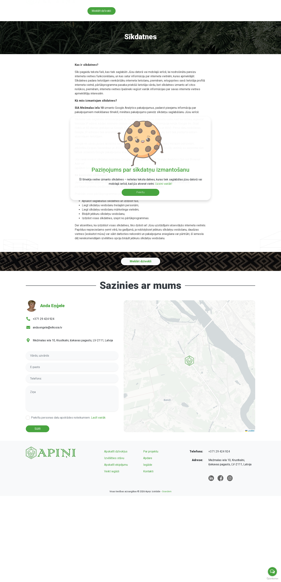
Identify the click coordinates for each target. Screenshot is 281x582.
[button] (189, 368)
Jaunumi (230, 13)
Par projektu (153, 13)
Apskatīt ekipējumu (116, 464)
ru (253, 2)
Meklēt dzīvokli (101, 11)
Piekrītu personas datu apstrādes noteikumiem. (68, 417)
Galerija (174, 13)
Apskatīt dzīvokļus (115, 451)
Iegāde (211, 13)
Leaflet (249, 431)
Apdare (193, 13)
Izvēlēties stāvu (114, 458)
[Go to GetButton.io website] (272, 578)
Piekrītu (140, 192)
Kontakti (250, 13)
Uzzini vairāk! (163, 183)
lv (239, 2)
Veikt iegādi (111, 471)
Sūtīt (38, 428)
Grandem (167, 491)
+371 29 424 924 (175, 2)
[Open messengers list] (272, 571)
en (246, 2)
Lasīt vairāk (98, 417)
